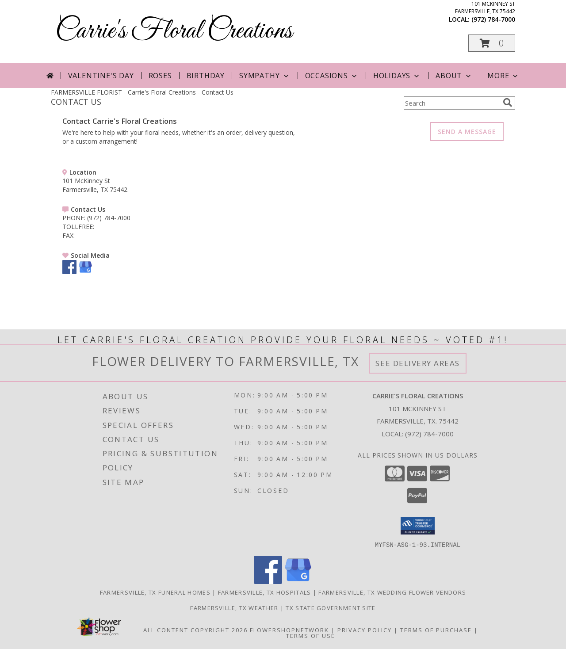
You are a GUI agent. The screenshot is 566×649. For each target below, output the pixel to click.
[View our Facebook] (69, 271)
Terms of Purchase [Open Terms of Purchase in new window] (436, 630)
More (503, 75)
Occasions (332, 75)
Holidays (397, 75)
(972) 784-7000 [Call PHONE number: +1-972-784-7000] (108, 218)
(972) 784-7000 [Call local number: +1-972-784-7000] (493, 19)
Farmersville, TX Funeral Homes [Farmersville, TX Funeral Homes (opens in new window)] (155, 592)
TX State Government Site (330, 607)
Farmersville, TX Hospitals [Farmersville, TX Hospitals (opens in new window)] (264, 592)
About (454, 75)
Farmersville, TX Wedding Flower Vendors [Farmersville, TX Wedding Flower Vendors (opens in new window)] (392, 592)
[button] (491, 43)
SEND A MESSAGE (467, 131)
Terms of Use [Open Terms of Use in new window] (310, 635)
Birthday (206, 75)
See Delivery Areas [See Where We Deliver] (417, 363)
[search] (508, 102)
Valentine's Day (101, 75)
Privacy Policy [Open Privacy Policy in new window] (364, 630)
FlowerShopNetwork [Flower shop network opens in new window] (289, 630)
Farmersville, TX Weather (234, 607)
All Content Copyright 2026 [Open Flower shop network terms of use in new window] (195, 630)
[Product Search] (451, 103)
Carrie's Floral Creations (173, 31)
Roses (160, 75)
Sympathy (264, 75)
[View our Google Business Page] (85, 271)
